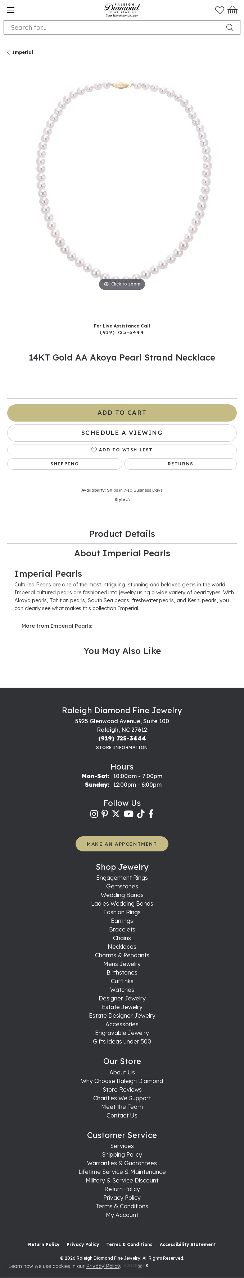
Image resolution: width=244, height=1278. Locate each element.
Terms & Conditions (122, 1206)
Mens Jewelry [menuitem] (122, 963)
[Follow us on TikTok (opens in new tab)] (141, 814)
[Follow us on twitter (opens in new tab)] (116, 814)
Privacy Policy (122, 1197)
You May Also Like (122, 650)
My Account (122, 1214)
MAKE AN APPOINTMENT (122, 844)
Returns (181, 463)
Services (122, 1145)
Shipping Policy (122, 1154)
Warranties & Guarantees (122, 1163)
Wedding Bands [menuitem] (122, 894)
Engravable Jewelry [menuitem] (122, 1032)
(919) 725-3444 (122, 332)
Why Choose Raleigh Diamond (122, 1080)
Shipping (64, 463)
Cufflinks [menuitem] (122, 981)
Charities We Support (122, 1098)
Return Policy (122, 1189)
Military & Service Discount (122, 1180)
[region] (122, 191)
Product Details (122, 533)
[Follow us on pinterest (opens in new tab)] (104, 814)
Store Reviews (122, 1089)
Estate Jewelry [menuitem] (122, 1006)
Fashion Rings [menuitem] (122, 912)
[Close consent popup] (140, 1266)
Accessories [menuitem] (122, 1024)
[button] (219, 10)
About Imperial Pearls (122, 553)
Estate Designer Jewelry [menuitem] (122, 1015)
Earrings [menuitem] (122, 920)
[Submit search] (231, 27)
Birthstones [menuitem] (122, 972)
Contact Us (122, 1115)
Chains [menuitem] (122, 938)
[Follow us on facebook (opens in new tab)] (151, 814)
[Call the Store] (122, 738)
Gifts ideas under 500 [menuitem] (122, 1041)
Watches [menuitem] (122, 989)
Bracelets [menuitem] (122, 929)
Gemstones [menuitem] (122, 886)
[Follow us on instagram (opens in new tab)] (94, 814)
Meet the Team (122, 1106)
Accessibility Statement (188, 1244)
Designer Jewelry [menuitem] (122, 998)
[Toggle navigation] (11, 10)
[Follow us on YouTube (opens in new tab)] (129, 814)
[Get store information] (122, 747)
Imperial (22, 52)
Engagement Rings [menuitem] (122, 877)
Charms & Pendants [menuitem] (122, 955)
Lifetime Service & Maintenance (122, 1171)
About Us (122, 1072)
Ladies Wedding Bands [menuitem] (122, 903)
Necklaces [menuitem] (122, 946)
